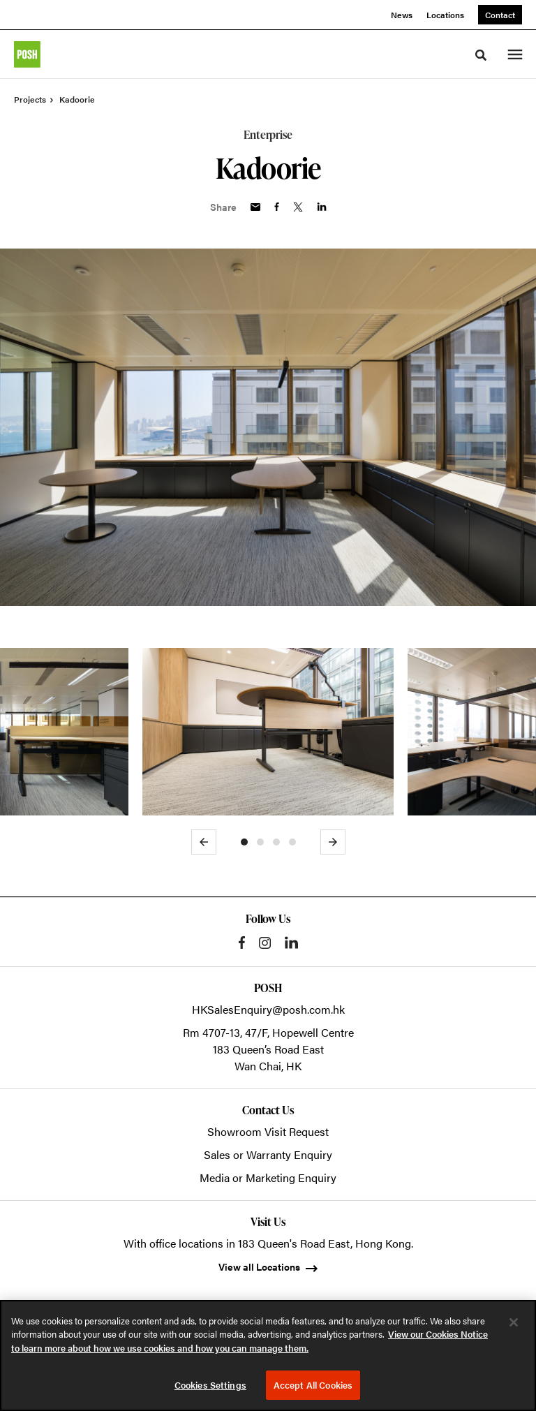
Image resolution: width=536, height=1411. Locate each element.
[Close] (513, 1322)
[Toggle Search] (480, 55)
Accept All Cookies (313, 1384)
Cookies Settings (210, 1384)
